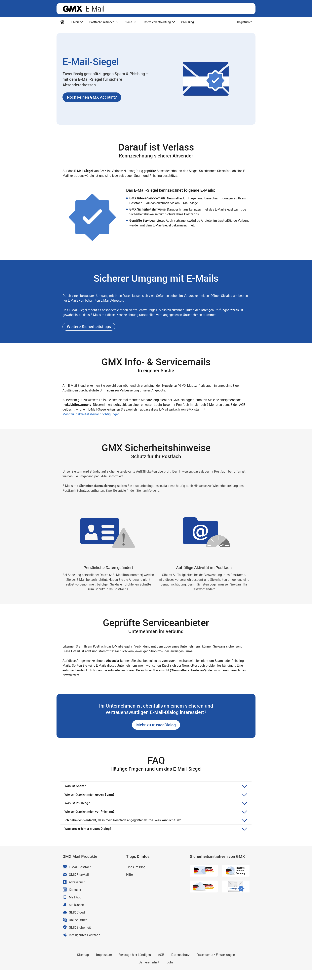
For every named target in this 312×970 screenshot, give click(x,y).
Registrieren (244, 22)
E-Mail (95, 9)
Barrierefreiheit (149, 962)
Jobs (170, 962)
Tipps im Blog (135, 867)
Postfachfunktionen (104, 22)
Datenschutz (180, 955)
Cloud (131, 22)
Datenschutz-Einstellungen (216, 955)
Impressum (104, 955)
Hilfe (129, 874)
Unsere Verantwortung (159, 22)
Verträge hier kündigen (135, 955)
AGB (161, 955)
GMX (72, 9)
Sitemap (83, 955)
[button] (91, 97)
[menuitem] (62, 22)
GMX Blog (187, 22)
